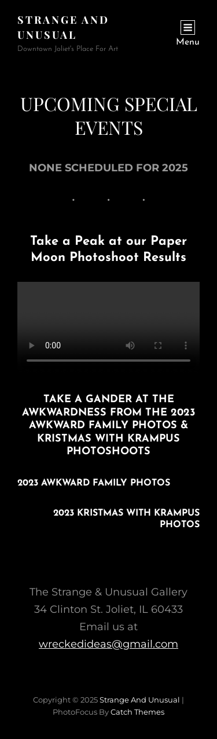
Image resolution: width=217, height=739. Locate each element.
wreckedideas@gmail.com (108, 644)
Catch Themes (137, 711)
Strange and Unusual (140, 699)
